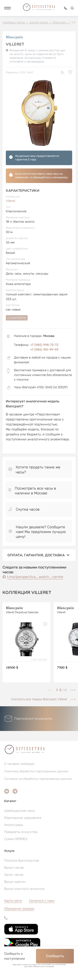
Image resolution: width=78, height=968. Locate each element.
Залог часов (13, 875)
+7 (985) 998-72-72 (44, 345)
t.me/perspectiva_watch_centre (35, 577)
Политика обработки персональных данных (36, 771)
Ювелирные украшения (22, 818)
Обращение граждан (19, 908)
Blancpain (14, 37)
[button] (7, 8)
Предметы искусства (20, 832)
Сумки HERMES (15, 839)
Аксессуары (13, 825)
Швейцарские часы (19, 811)
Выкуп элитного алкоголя (24, 889)
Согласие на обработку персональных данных (38, 779)
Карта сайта (13, 901)
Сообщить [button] (55, 956)
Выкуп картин (15, 882)
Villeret (10, 201)
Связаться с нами (41, 901)
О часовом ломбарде (19, 764)
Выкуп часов (14, 868)
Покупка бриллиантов (21, 860)
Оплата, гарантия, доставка (39, 555)
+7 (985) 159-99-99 (44, 349)
